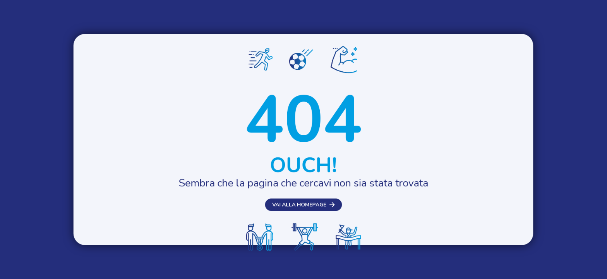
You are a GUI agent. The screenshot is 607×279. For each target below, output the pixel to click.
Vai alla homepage (298, 215)
